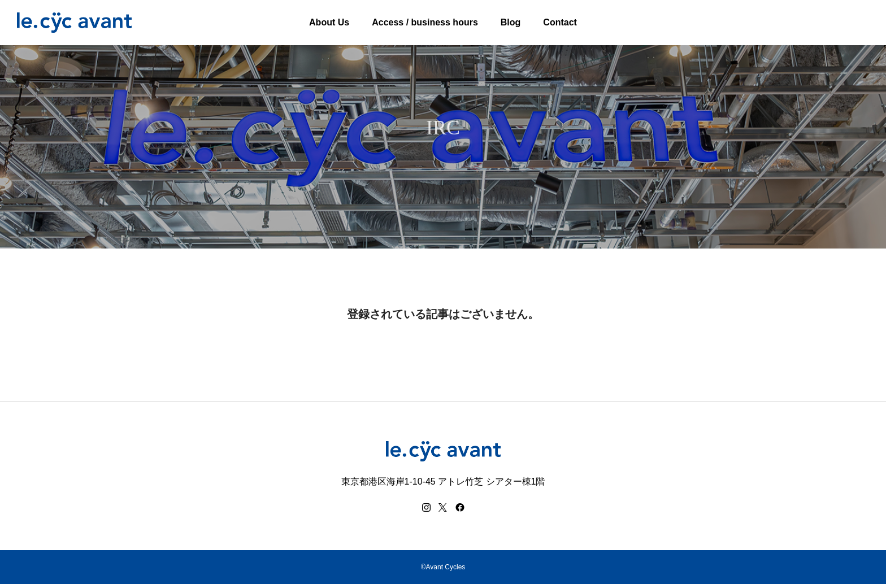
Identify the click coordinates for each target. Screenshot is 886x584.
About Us (329, 22)
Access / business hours (425, 22)
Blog (511, 22)
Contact (560, 22)
